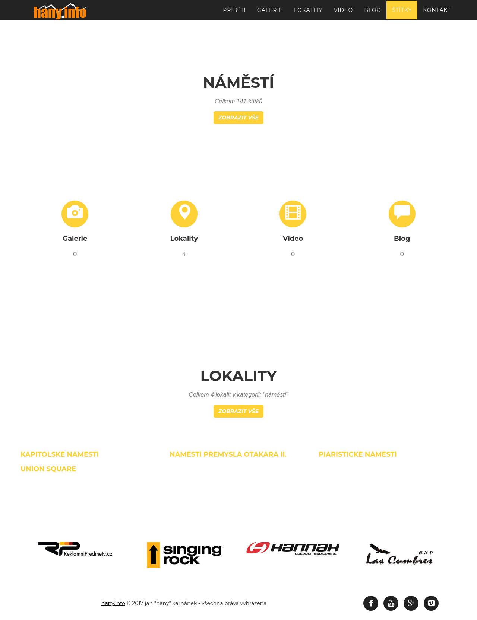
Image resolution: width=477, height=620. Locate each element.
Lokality (308, 13)
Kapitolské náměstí (59, 454)
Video (343, 13)
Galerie (270, 13)
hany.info (113, 603)
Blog (372, 13)
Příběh (234, 13)
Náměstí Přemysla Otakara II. (228, 454)
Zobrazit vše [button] (238, 117)
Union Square (48, 469)
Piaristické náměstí (358, 454)
